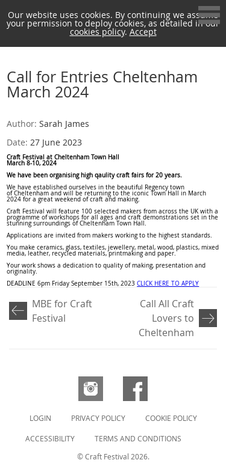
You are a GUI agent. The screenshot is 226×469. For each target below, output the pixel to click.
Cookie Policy (171, 418)
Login (40, 418)
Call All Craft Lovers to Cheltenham (166, 318)
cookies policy (97, 31)
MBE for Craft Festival (62, 311)
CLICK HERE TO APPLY (168, 283)
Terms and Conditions (138, 438)
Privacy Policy (98, 418)
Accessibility (50, 438)
